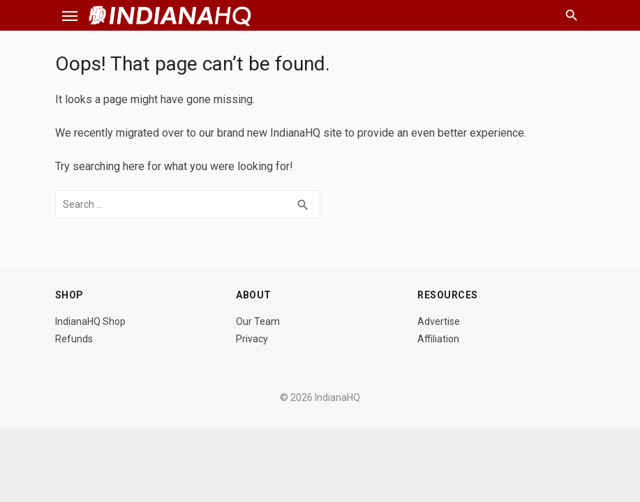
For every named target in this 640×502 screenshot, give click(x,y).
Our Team (258, 321)
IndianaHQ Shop (90, 321)
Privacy (252, 338)
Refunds (74, 338)
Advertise (438, 321)
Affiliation (438, 338)
